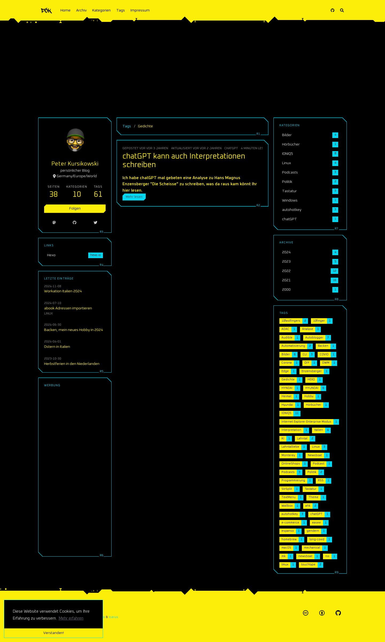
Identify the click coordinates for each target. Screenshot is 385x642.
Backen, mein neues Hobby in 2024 (73, 330)
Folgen (75, 208)
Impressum (140, 10)
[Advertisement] (192, 66)
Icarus (113, 617)
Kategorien (101, 10)
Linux (48, 313)
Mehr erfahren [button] (71, 618)
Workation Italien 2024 (63, 291)
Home (65, 10)
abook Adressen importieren (68, 308)
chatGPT (231, 148)
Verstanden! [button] (53, 633)
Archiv (81, 10)
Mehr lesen (134, 196)
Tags (120, 10)
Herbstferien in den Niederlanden (71, 364)
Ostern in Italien (57, 347)
